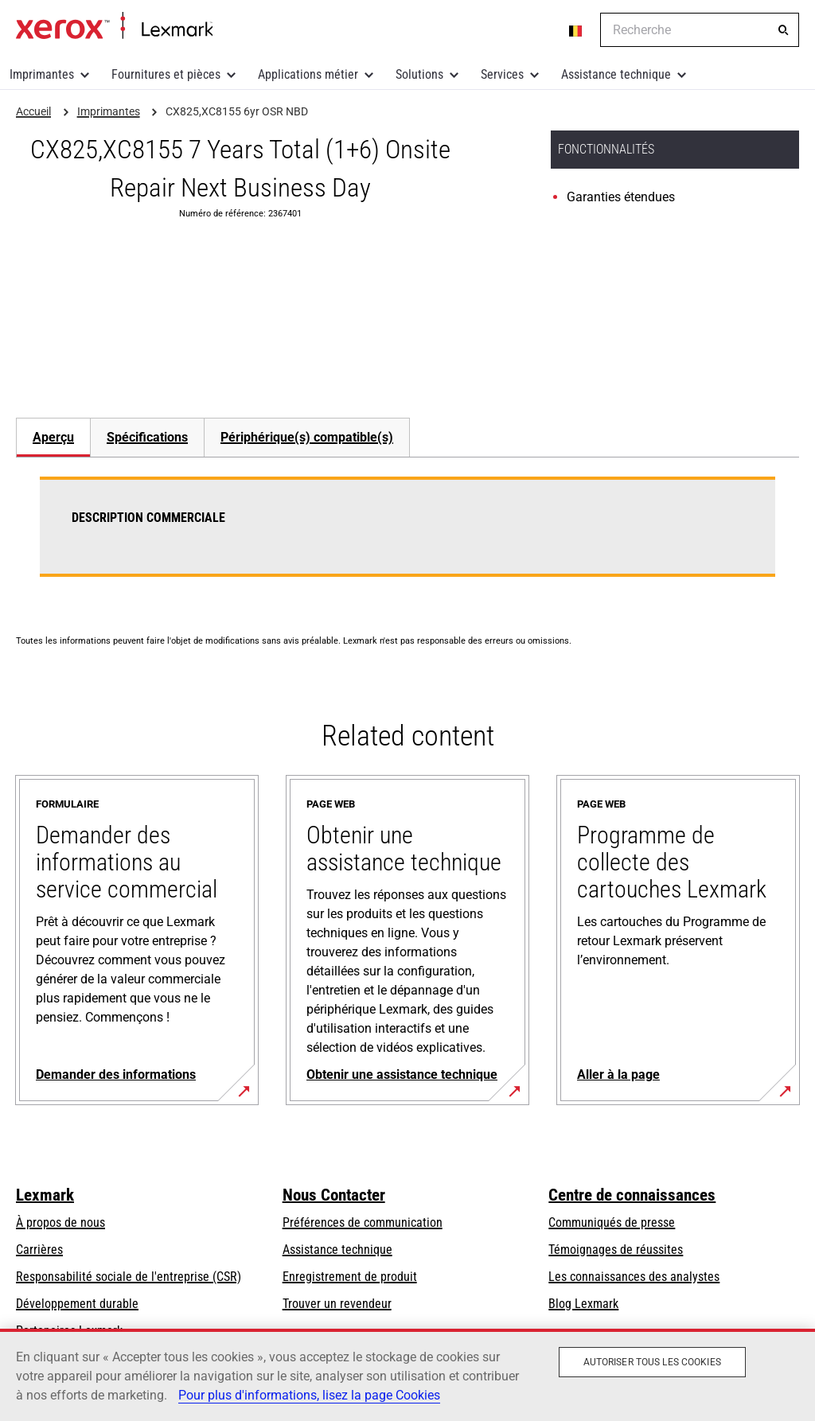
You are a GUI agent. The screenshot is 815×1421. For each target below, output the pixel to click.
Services (502, 74)
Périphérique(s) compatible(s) (306, 437)
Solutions (419, 74)
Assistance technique (616, 74)
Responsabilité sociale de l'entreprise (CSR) (128, 1276)
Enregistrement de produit (350, 1276)
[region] (407, 1375)
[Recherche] (783, 30)
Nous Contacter (334, 1195)
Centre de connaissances (632, 1195)
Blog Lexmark (583, 1303)
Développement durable (77, 1303)
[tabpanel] (407, 536)
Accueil (114, 26)
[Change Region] (576, 30)
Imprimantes (42, 74)
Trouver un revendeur (337, 1303)
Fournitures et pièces (165, 74)
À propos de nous (60, 1222)
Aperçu (53, 437)
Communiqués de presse (611, 1222)
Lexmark (45, 1195)
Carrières (39, 1249)
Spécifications (147, 437)
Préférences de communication (363, 1222)
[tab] (53, 437)
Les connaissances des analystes (633, 1276)
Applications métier (308, 74)
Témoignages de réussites (615, 1249)
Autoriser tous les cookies (652, 1362)
